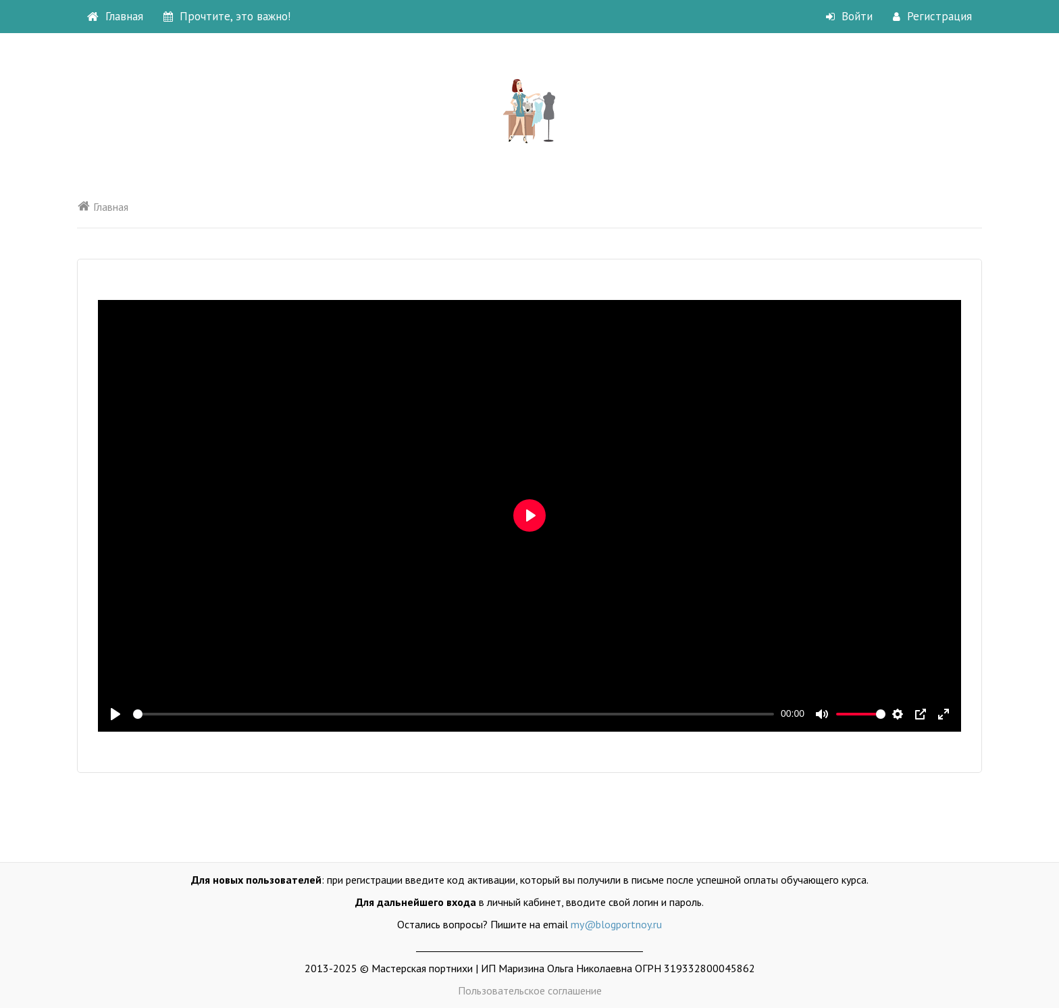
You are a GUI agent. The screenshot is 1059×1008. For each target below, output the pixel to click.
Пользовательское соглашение (530, 990)
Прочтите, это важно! (226, 16)
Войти (849, 16)
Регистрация (932, 16)
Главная (115, 16)
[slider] (453, 714)
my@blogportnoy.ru (616, 924)
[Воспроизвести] (115, 714)
